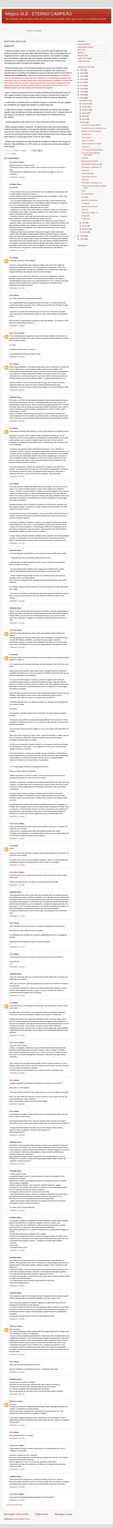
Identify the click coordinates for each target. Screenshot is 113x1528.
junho (84, 119)
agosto (84, 113)
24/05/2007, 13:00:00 (17, 357)
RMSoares (13, 1326)
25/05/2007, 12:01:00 (17, 1372)
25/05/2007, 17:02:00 (17, 1469)
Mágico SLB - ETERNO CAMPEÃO (38, 13)
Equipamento (86, 134)
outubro (85, 107)
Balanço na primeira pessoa (91, 131)
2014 (82, 76)
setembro (85, 110)
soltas (14, 154)
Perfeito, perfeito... (88, 173)
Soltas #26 (85, 170)
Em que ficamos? (88, 194)
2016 (82, 70)
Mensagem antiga (63, 1514)
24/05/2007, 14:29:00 (17, 421)
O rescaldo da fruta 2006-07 (91, 125)
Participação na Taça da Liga (92, 164)
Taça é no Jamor (87, 140)
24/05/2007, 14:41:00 (17, 476)
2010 (82, 89)
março (84, 226)
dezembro (86, 100)
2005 (82, 239)
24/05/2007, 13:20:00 (17, 390)
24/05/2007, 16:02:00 (17, 601)
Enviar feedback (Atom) (21, 1519)
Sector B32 (82, 50)
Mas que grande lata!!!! (90, 161)
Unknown (13, 630)
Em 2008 (85, 197)
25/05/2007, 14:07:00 (17, 1394)
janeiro (84, 232)
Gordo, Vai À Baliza (84, 58)
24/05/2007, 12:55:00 (17, 326)
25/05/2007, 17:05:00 (17, 1487)
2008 (82, 95)
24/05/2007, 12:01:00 (17, 177)
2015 (82, 73)
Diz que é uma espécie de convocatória (91, 154)
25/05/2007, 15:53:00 (17, 1438)
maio (84, 122)
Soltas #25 (85, 216)
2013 (82, 79)
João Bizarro (14, 162)
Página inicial (41, 1514)
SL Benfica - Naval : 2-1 (90, 212)
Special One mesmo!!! (89, 206)
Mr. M (12, 364)
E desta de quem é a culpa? (91, 143)
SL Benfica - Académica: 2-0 (92, 167)
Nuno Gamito (15, 333)
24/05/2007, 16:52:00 (17, 647)
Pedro (12, 295)
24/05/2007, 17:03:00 (17, 816)
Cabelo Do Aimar (84, 61)
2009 (82, 92)
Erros (83, 191)
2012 (82, 82)
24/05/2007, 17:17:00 (17, 916)
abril (83, 223)
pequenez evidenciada (90, 200)
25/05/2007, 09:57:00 (17, 1164)
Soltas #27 (85, 147)
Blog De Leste (83, 55)
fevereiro (85, 229)
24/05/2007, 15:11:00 (17, 543)
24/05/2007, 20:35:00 (17, 1073)
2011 (82, 85)
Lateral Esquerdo (84, 44)
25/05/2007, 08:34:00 (17, 1135)
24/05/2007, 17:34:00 (17, 1035)
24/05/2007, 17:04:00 (17, 838)
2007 (82, 98)
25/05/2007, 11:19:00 (17, 1250)
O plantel (85, 158)
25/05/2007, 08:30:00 (17, 1104)
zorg (11, 258)
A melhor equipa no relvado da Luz (94, 128)
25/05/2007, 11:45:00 (17, 1354)
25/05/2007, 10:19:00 (17, 1210)
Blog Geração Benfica (85, 47)
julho (84, 116)
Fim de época (86, 137)
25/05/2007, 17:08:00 (17, 1500)
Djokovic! (85, 209)
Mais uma (85, 180)
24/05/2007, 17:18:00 (17, 967)
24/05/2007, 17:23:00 (17, 995)
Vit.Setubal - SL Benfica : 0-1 (92, 183)
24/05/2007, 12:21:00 (17, 250)
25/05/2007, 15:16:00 (17, 1425)
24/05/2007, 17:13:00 (17, 885)
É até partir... (86, 219)
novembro (86, 104)
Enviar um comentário (15, 1505)
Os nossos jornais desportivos (92, 150)
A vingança (85, 203)
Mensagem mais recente (16, 1514)
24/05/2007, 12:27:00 (17, 288)
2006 (82, 236)
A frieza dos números (89, 176)
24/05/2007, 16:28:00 (17, 623)
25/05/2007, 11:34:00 (17, 1286)
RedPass (81, 53)
